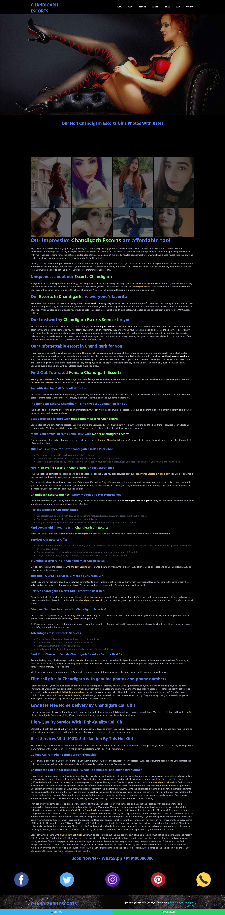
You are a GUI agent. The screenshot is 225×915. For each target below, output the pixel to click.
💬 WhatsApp (168, 912)
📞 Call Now (56, 912)
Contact (190, 6)
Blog (178, 6)
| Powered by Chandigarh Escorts (181, 904)
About (130, 6)
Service (142, 6)
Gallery (156, 6)
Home (119, 6)
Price (167, 6)
